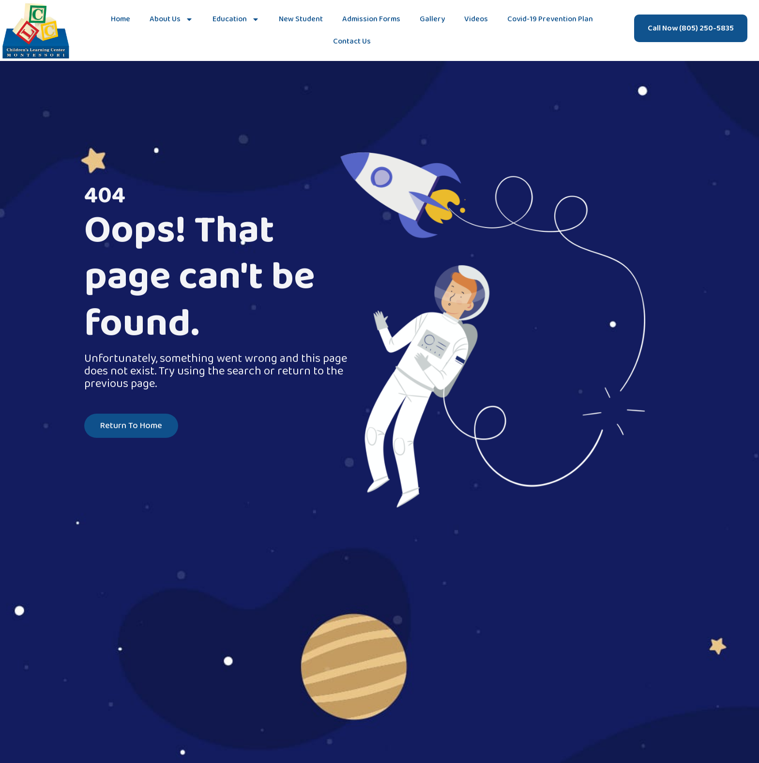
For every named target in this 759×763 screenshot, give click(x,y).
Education (236, 19)
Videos (476, 19)
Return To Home (131, 427)
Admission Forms (371, 19)
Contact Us (352, 41)
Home (120, 19)
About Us (171, 19)
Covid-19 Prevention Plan (550, 19)
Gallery (432, 19)
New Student (301, 19)
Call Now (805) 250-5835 (690, 29)
